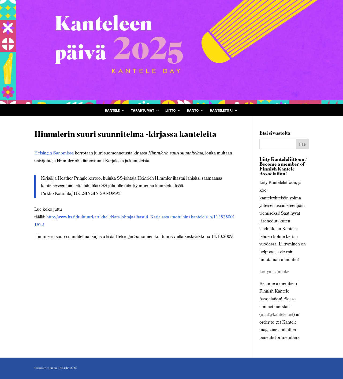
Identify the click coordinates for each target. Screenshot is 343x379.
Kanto (193, 111)
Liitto (170, 111)
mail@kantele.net (277, 315)
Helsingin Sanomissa (54, 153)
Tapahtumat (142, 111)
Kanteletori (221, 111)
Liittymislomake (274, 272)
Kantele (112, 111)
